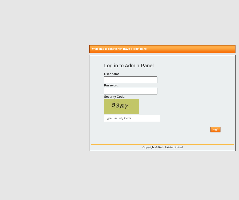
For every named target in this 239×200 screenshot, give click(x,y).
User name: (112, 74)
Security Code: (114, 96)
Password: (111, 85)
